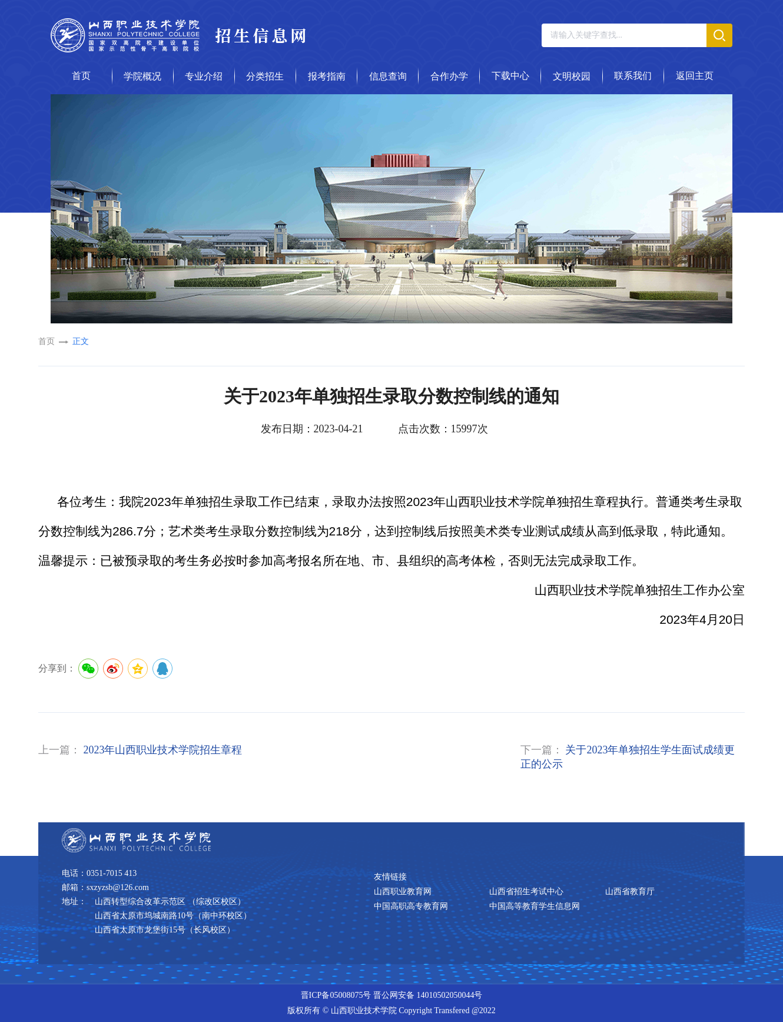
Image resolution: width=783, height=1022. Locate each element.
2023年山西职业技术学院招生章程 (162, 750)
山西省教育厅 (630, 891)
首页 (46, 341)
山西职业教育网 (403, 891)
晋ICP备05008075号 (336, 995)
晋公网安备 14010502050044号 (428, 995)
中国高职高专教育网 (411, 906)
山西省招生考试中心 (526, 891)
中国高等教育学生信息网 (534, 906)
